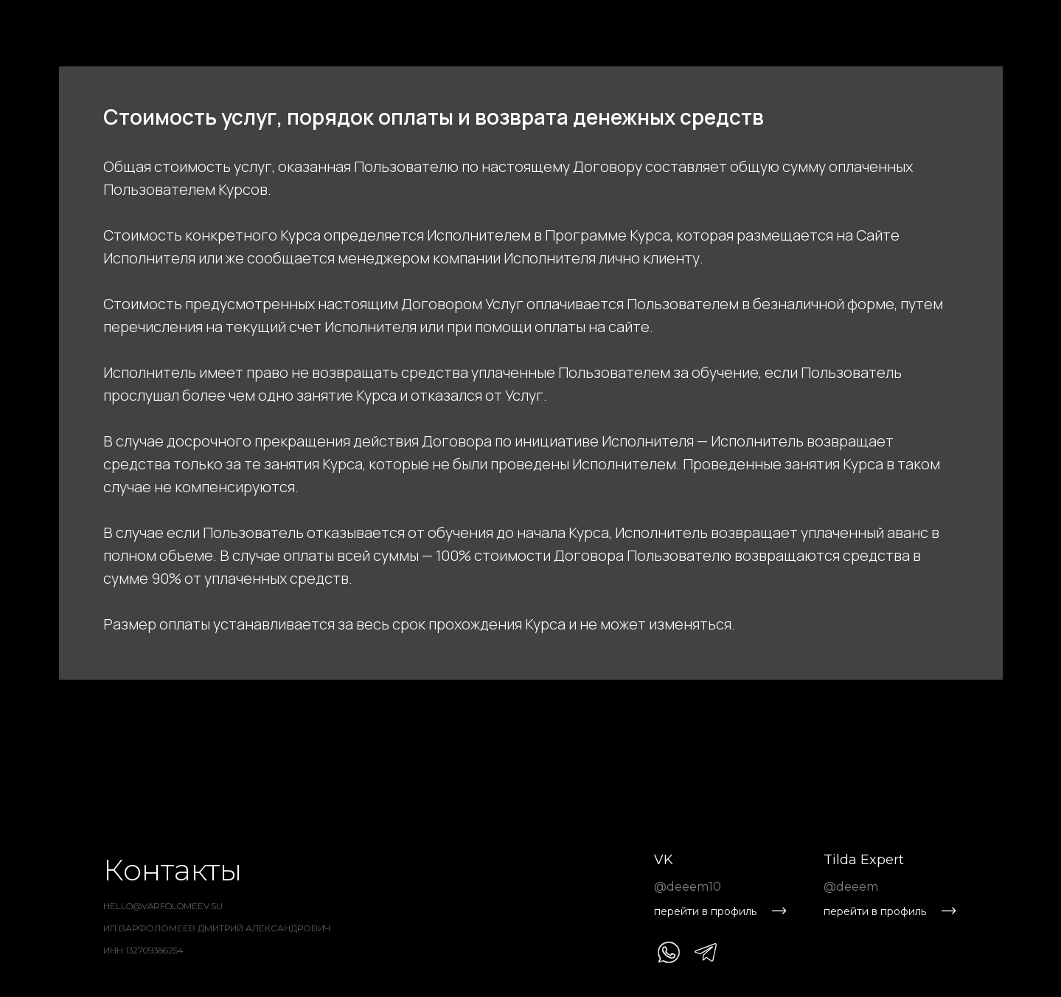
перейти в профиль (705, 911)
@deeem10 (687, 887)
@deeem (851, 887)
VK (663, 860)
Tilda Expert (864, 860)
